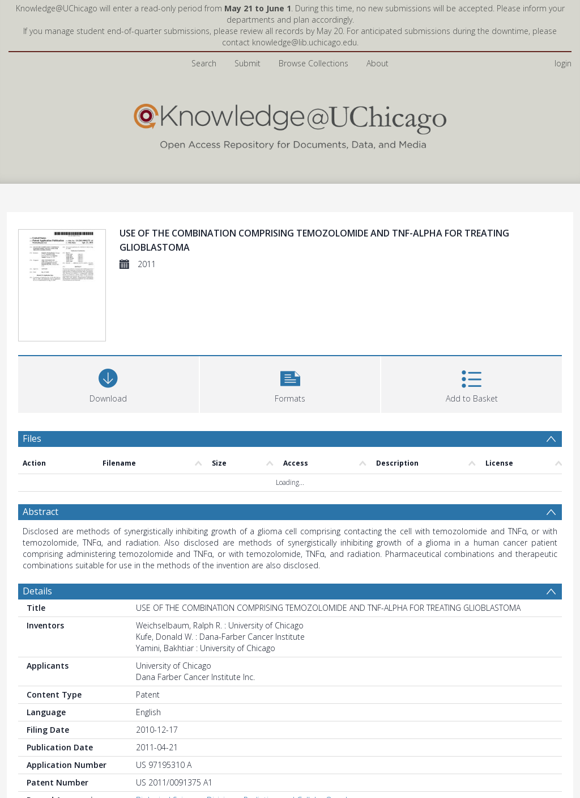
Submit (247, 63)
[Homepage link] (290, 124)
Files (32, 438)
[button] (290, 383)
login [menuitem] (563, 63)
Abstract (40, 511)
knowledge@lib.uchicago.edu (304, 42)
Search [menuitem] (203, 63)
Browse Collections (313, 63)
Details (37, 591)
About (377, 63)
